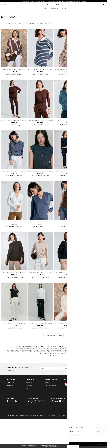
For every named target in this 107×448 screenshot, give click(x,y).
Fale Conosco (48, 417)
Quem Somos (10, 411)
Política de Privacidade (51, 446)
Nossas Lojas (10, 414)
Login (27, 417)
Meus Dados (29, 411)
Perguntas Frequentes (50, 414)
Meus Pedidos (29, 414)
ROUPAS (45, 9)
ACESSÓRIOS (55, 9)
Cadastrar (92, 398)
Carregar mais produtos (53, 364)
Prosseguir (73, 446)
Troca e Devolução (11, 417)
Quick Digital (91, 428)
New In (37, 9)
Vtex (99, 428)
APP (70, 9)
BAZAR (64, 9)
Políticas (47, 411)
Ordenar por (87, 45)
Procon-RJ (47, 419)
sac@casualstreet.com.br (90, 411)
